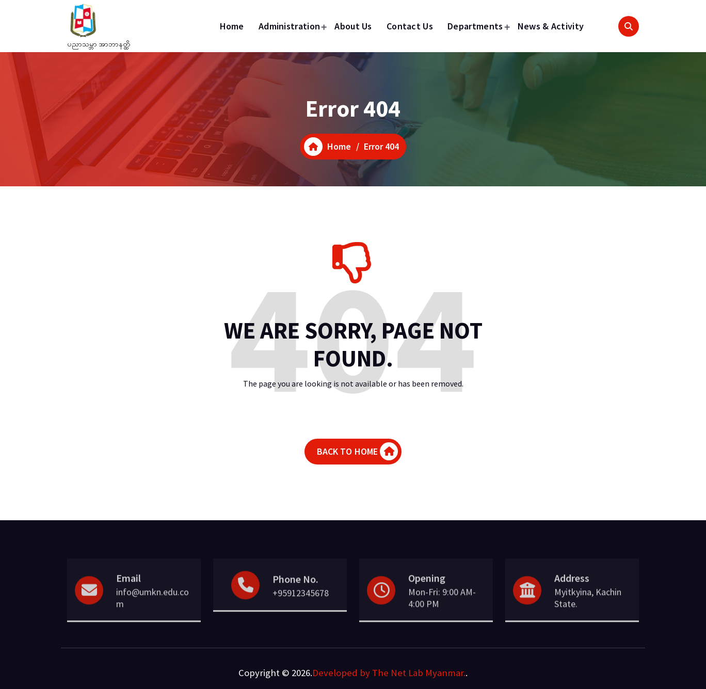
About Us (353, 26)
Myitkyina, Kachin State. (587, 614)
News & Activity (551, 26)
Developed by (341, 673)
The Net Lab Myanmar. (419, 673)
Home (232, 26)
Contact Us (410, 26)
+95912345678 (300, 609)
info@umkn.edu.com (152, 614)
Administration (289, 26)
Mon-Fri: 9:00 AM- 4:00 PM (442, 614)
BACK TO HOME (357, 451)
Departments (475, 26)
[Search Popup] (628, 26)
